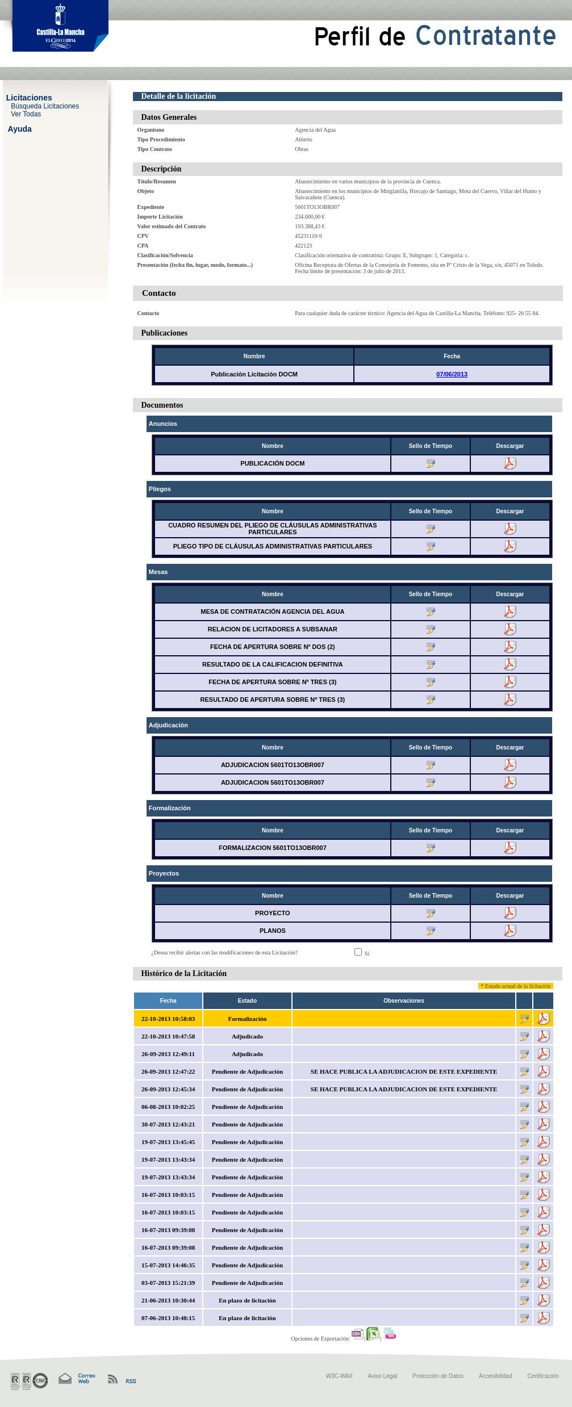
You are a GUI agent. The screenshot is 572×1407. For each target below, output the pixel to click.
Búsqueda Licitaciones (45, 106)
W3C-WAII (339, 1376)
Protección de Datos (438, 1376)
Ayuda (20, 128)
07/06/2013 (451, 374)
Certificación (542, 1376)
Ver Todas (26, 114)
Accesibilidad (495, 1376)
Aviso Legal (383, 1376)
